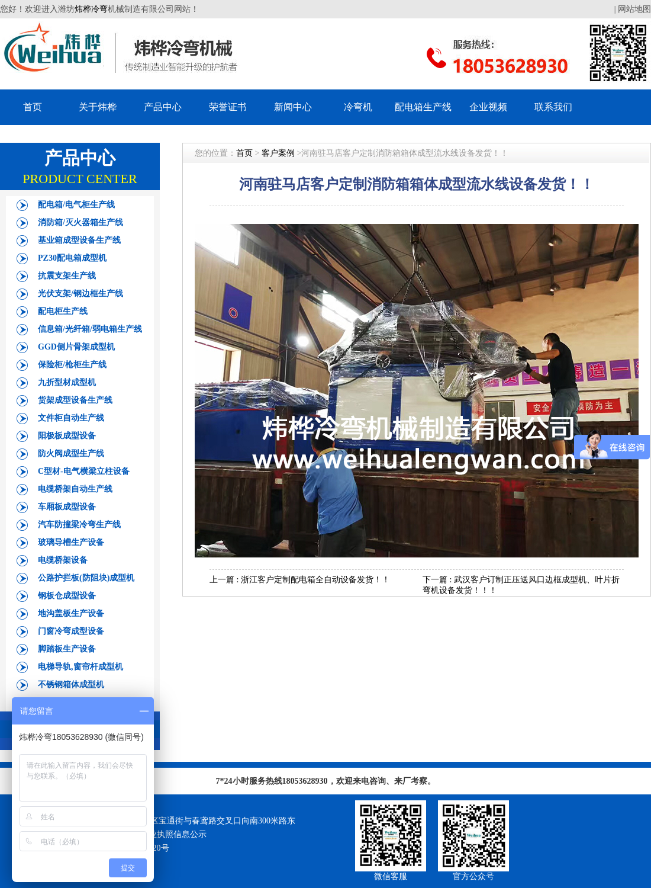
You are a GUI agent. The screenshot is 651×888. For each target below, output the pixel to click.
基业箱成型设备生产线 (79, 240)
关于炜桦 (98, 107)
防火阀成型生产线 (71, 453)
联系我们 (553, 107)
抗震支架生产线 (67, 275)
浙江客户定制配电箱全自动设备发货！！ (315, 579)
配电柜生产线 (63, 311)
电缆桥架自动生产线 (75, 489)
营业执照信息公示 (173, 834)
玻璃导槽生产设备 (71, 542)
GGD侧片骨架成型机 (76, 346)
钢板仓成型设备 (67, 595)
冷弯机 (358, 107)
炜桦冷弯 (91, 9)
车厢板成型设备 (67, 506)
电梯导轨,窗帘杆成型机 (80, 666)
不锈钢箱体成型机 (71, 684)
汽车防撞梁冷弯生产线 (79, 524)
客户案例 (278, 153)
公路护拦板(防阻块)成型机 (86, 577)
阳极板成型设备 (67, 435)
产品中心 (163, 107)
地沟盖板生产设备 (71, 613)
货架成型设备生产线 (75, 400)
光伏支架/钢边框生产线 (80, 293)
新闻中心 (293, 107)
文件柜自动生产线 (71, 417)
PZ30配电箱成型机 (72, 258)
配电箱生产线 (423, 107)
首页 (32, 107)
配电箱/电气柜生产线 (76, 204)
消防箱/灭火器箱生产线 (80, 222)
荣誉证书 (228, 107)
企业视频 (488, 107)
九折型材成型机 (67, 382)
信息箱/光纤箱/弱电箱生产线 (90, 329)
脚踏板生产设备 (67, 649)
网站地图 (634, 9)
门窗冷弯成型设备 (71, 631)
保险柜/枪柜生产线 (72, 364)
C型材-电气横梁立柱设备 (84, 471)
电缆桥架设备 (63, 560)
